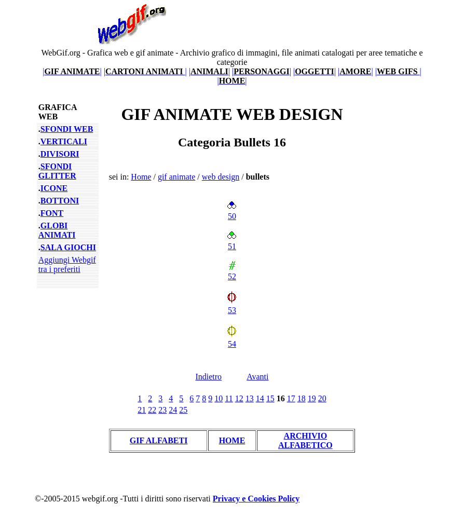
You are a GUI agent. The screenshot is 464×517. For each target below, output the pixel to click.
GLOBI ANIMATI (57, 230)
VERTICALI (63, 141)
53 (231, 305)
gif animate (176, 176)
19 (312, 398)
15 (270, 398)
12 (239, 398)
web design (220, 176)
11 (229, 398)
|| (72, 71)
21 (142, 409)
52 (232, 272)
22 (152, 409)
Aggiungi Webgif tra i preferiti (67, 264)
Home (141, 176)
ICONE (53, 188)
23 (162, 409)
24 (173, 409)
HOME (232, 440)
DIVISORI (59, 153)
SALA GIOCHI (68, 247)
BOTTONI (59, 200)
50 (232, 211)
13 (249, 398)
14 (260, 398)
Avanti (257, 376)
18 (301, 398)
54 (231, 339)
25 (183, 409)
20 (322, 398)
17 (291, 398)
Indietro (208, 376)
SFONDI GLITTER (57, 171)
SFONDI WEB (66, 129)
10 (218, 398)
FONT (51, 213)
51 (232, 242)
